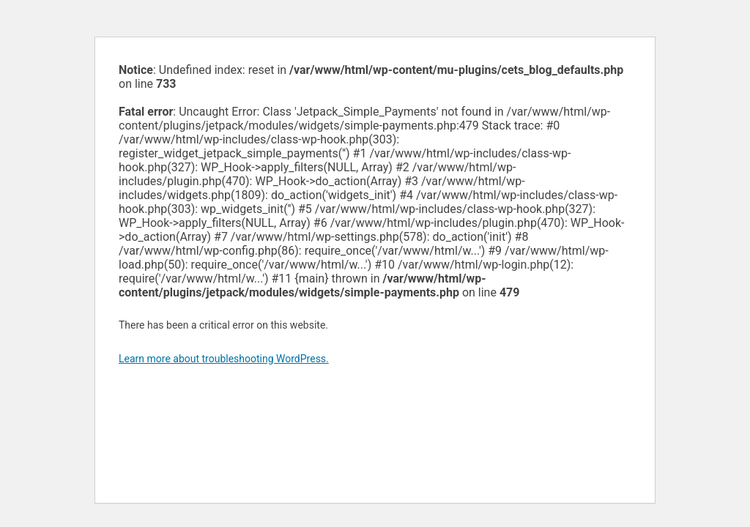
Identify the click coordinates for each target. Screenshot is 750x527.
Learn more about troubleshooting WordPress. (224, 359)
